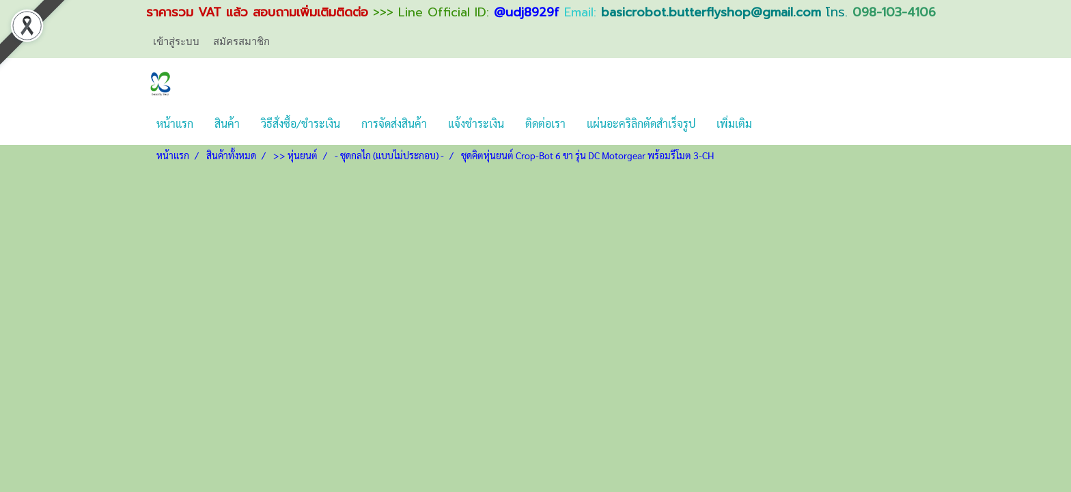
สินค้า (227, 123)
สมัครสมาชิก (241, 41)
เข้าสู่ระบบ (176, 41)
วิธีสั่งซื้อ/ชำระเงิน (300, 123)
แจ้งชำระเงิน (476, 123)
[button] (774, 123)
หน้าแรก (174, 123)
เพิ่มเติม (734, 123)
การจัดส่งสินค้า (394, 123)
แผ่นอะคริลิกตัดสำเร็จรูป (641, 123)
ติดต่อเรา (545, 123)
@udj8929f (526, 12)
